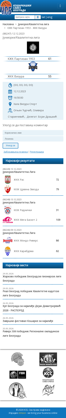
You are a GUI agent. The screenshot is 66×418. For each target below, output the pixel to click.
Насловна (8, 24)
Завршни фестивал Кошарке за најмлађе (28, 321)
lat (43, 17)
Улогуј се (10, 145)
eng (49, 17)
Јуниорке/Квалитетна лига (33, 24)
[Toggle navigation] (60, 5)
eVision (22, 412)
